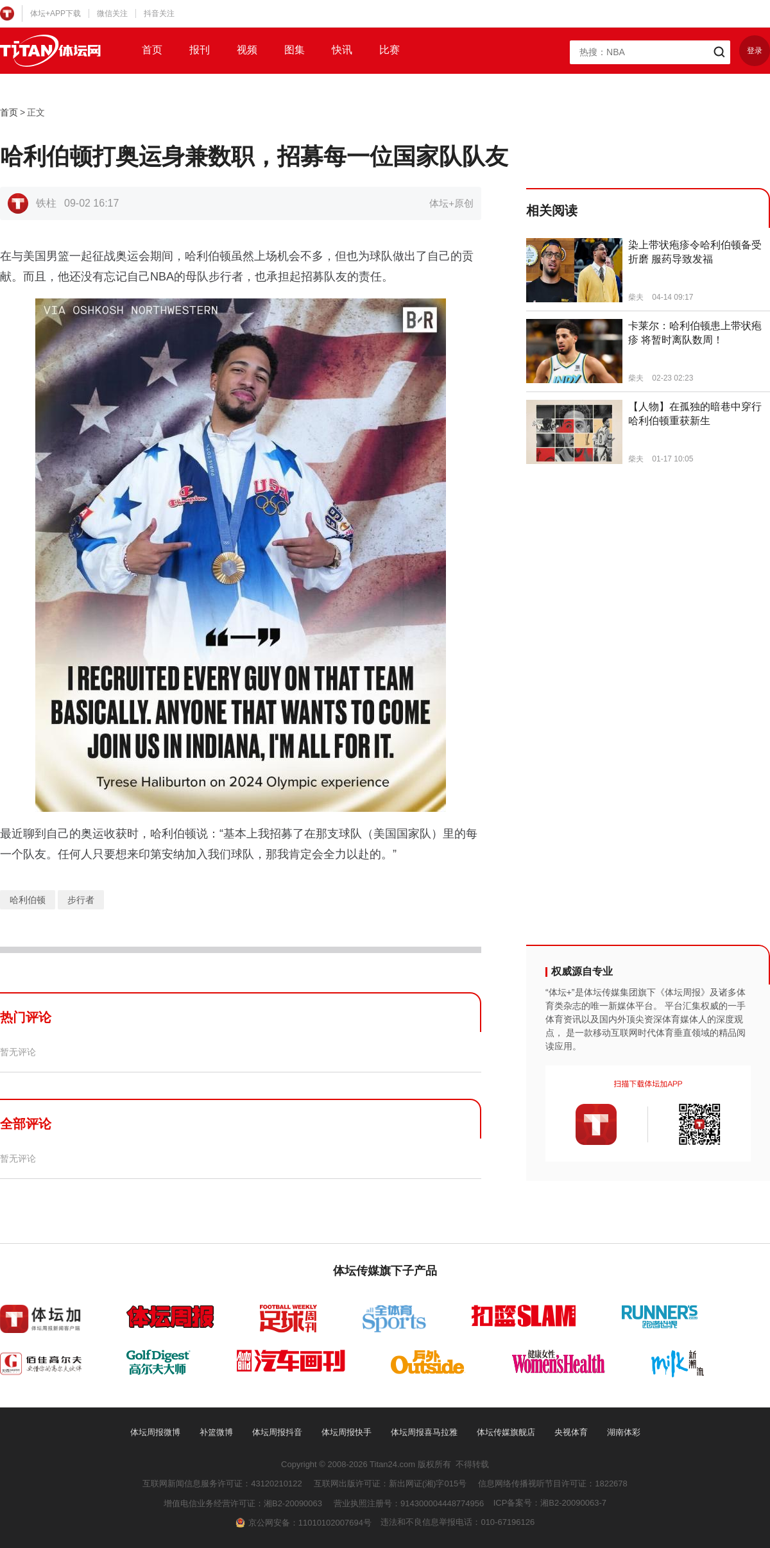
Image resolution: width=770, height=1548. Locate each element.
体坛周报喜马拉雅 (424, 1432)
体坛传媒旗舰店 (506, 1432)
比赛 (389, 49)
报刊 (199, 49)
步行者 (80, 900)
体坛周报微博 (155, 1432)
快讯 (342, 49)
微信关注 (112, 13)
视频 (247, 49)
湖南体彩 (623, 1432)
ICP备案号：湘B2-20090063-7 (549, 1503)
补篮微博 (216, 1432)
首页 (152, 49)
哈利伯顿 (28, 900)
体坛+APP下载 (55, 13)
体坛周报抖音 (277, 1432)
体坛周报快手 (346, 1432)
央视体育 (571, 1432)
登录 (754, 50)
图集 (294, 49)
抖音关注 (159, 13)
